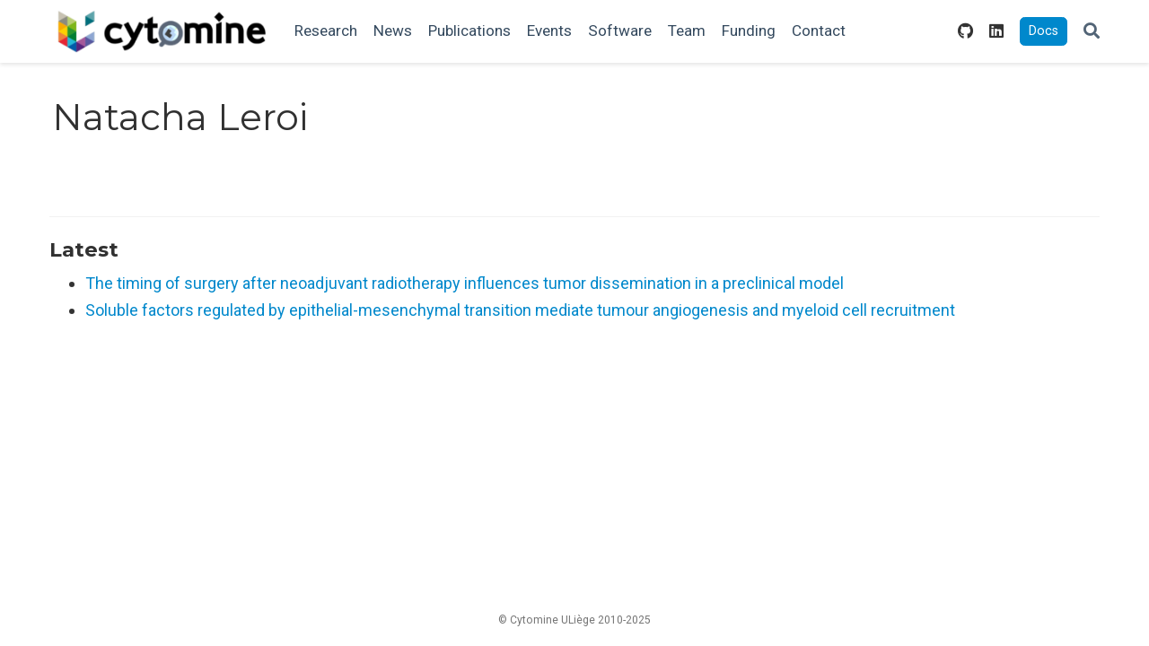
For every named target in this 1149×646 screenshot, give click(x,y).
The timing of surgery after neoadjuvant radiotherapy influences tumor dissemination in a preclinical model (464, 283)
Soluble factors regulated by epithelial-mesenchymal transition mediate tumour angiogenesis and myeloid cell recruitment (520, 310)
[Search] (1091, 32)
